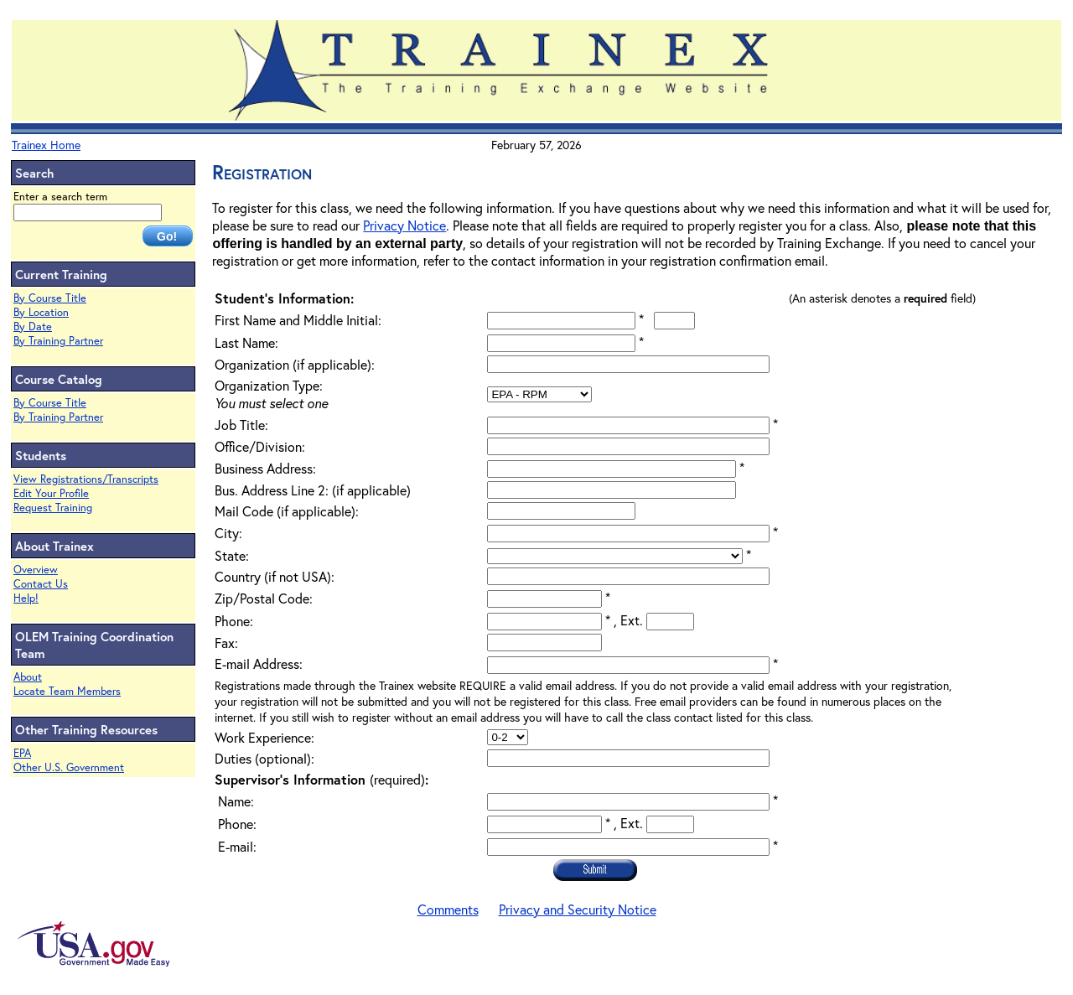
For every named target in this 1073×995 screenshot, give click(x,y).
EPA (22, 753)
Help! (26, 598)
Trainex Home (46, 145)
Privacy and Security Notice (577, 909)
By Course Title (49, 298)
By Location (41, 312)
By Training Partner (58, 341)
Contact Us (40, 584)
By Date (32, 326)
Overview (35, 569)
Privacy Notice (404, 225)
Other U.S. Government (68, 767)
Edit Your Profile (51, 493)
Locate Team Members (67, 691)
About (27, 677)
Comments (448, 909)
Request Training (52, 507)
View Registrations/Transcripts (85, 479)
